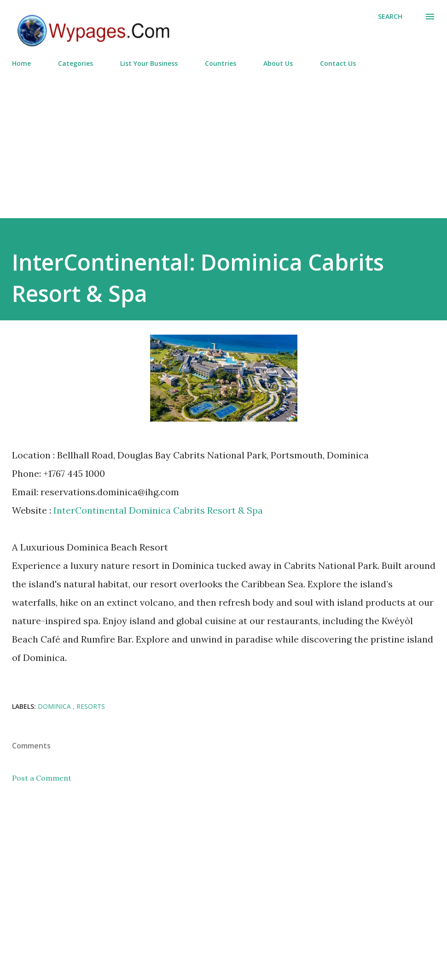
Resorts (90, 706)
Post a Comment (41, 777)
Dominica (55, 706)
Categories (75, 63)
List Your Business (149, 63)
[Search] (390, 16)
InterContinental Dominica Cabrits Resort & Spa (158, 510)
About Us (278, 63)
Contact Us (338, 63)
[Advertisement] (223, 139)
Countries (220, 63)
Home (21, 63)
